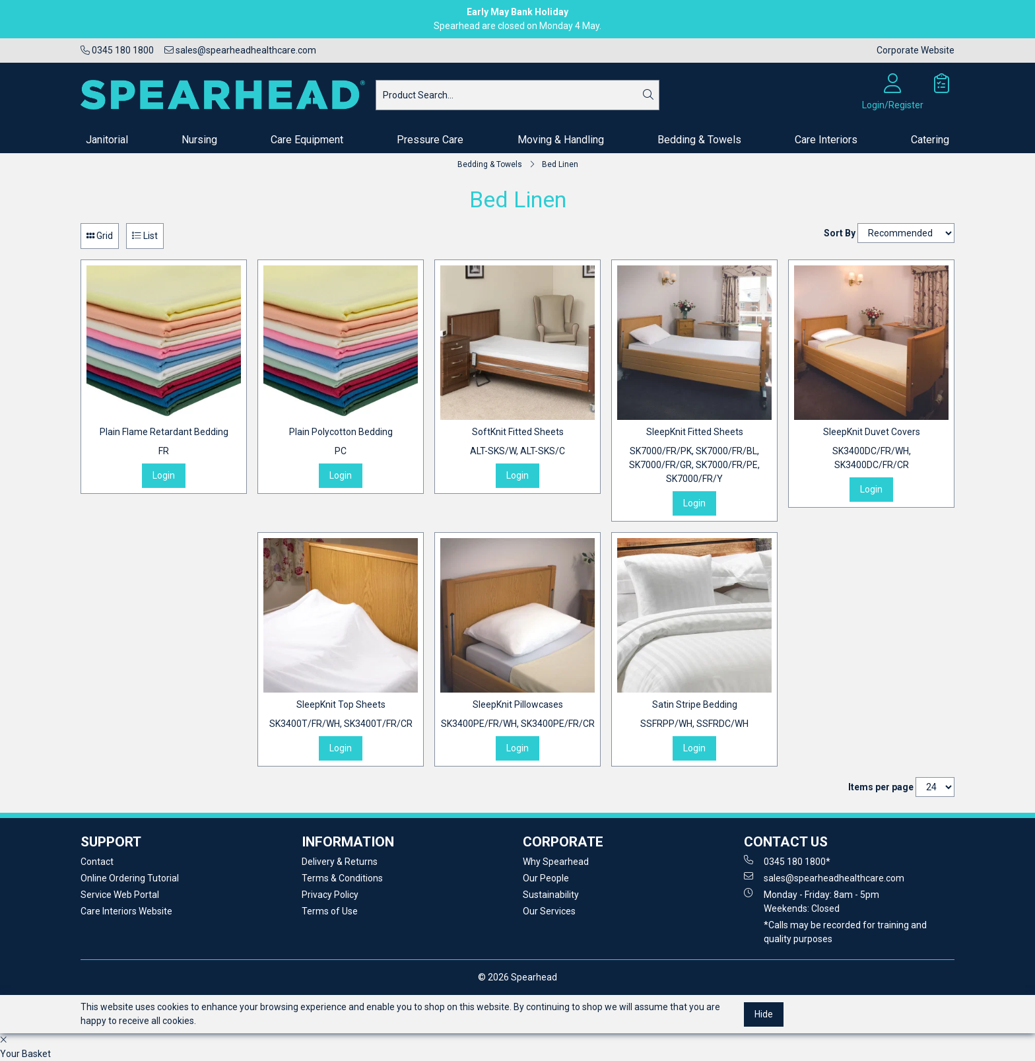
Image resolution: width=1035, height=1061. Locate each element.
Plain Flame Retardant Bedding (164, 442)
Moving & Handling (561, 139)
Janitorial (107, 139)
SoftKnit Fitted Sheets (517, 442)
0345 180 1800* (787, 861)
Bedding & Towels (699, 139)
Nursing (199, 139)
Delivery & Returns (340, 861)
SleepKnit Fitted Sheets (694, 456)
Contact (97, 861)
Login (163, 475)
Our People (546, 878)
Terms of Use (330, 911)
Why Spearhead (556, 861)
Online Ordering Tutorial (130, 878)
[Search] (648, 95)
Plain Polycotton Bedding (341, 442)
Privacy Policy (330, 894)
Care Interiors (826, 139)
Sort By (839, 233)
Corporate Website (915, 50)
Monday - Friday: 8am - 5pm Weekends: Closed (811, 901)
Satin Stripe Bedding (694, 715)
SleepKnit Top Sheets (341, 715)
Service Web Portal (120, 894)
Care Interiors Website (126, 911)
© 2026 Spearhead (517, 977)
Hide (763, 1014)
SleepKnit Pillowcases (518, 715)
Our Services (549, 911)
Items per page (881, 787)
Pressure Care (430, 139)
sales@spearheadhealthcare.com (240, 50)
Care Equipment (307, 139)
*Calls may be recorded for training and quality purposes (845, 932)
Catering (930, 139)
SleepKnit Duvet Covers (871, 449)
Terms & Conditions (342, 878)
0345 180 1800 (117, 50)
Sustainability (551, 894)
